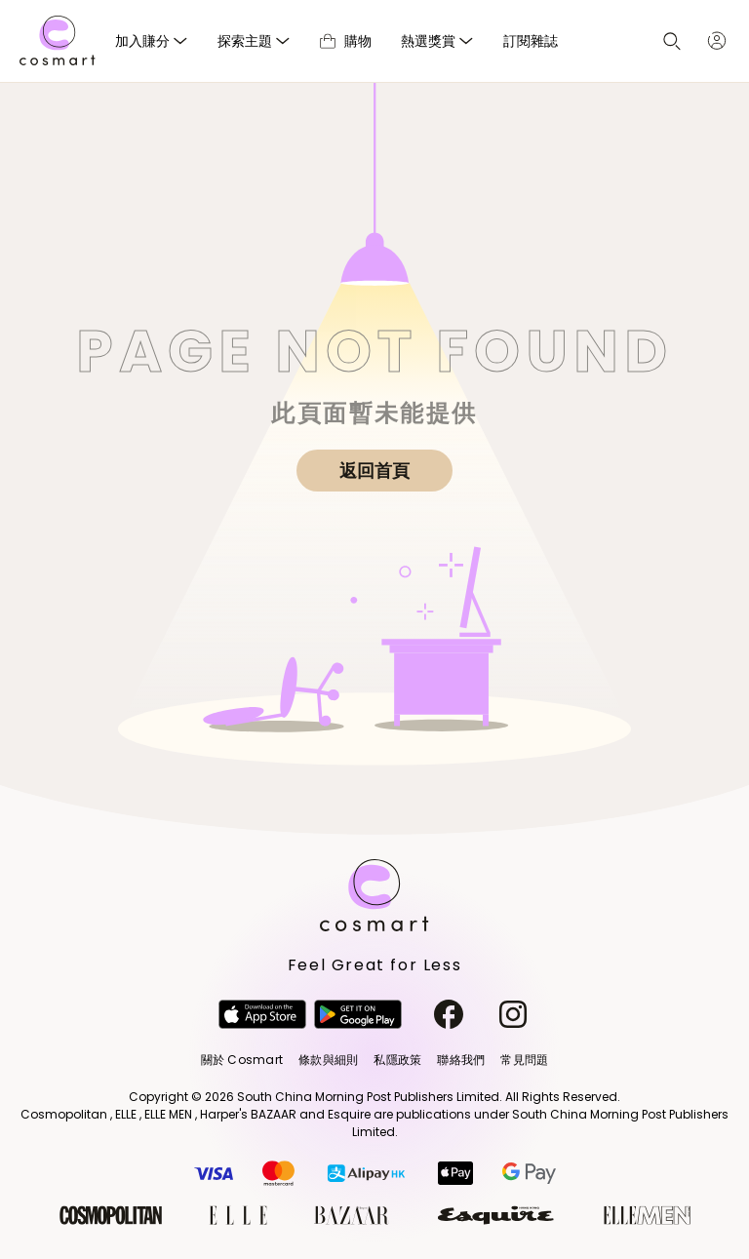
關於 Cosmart (242, 1059)
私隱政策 (397, 1059)
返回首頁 (374, 470)
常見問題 (524, 1059)
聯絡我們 (461, 1059)
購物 (346, 40)
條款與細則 (328, 1059)
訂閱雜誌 (530, 40)
